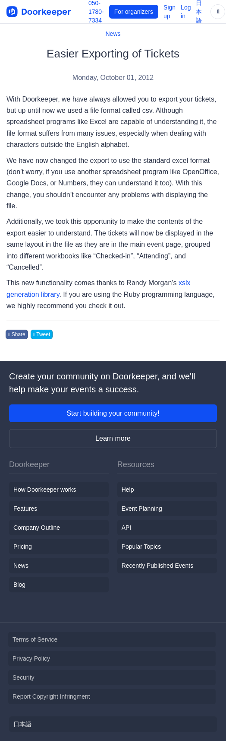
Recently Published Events (158, 565)
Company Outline (36, 527)
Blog (19, 584)
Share (16, 334)
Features (25, 508)
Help (128, 489)
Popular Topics (141, 546)
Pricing (22, 546)
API (127, 527)
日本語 (22, 724)
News (112, 33)
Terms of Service (35, 639)
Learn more (113, 438)
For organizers (133, 11)
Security (24, 677)
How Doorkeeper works (44, 489)
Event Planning (142, 508)
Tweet (41, 334)
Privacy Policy (31, 658)
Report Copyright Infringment (51, 696)
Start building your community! (112, 413)
